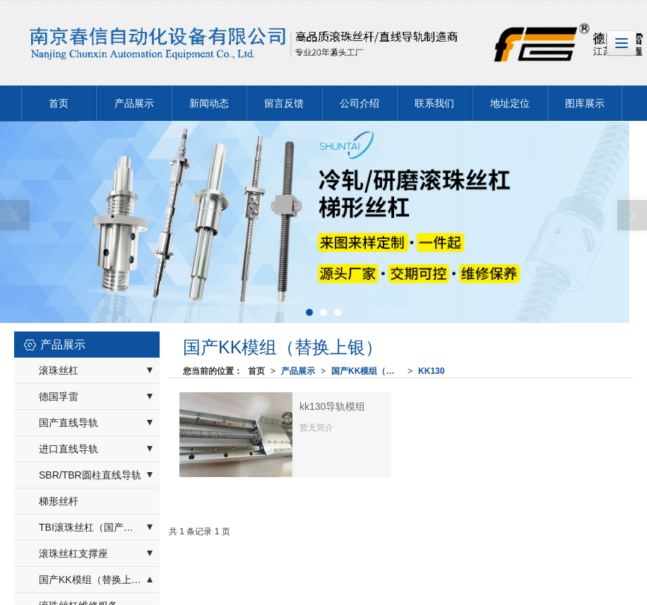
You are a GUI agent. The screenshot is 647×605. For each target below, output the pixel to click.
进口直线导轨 (68, 448)
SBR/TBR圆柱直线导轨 (90, 475)
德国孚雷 (58, 396)
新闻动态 (209, 103)
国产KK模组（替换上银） (369, 371)
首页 (59, 103)
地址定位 (510, 103)
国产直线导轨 (68, 422)
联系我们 (434, 103)
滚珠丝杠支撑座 (73, 553)
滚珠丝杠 (58, 370)
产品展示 (134, 103)
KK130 (431, 371)
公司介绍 (359, 103)
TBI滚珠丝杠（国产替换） (96, 527)
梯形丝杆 (58, 501)
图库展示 (585, 103)
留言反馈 (284, 103)
